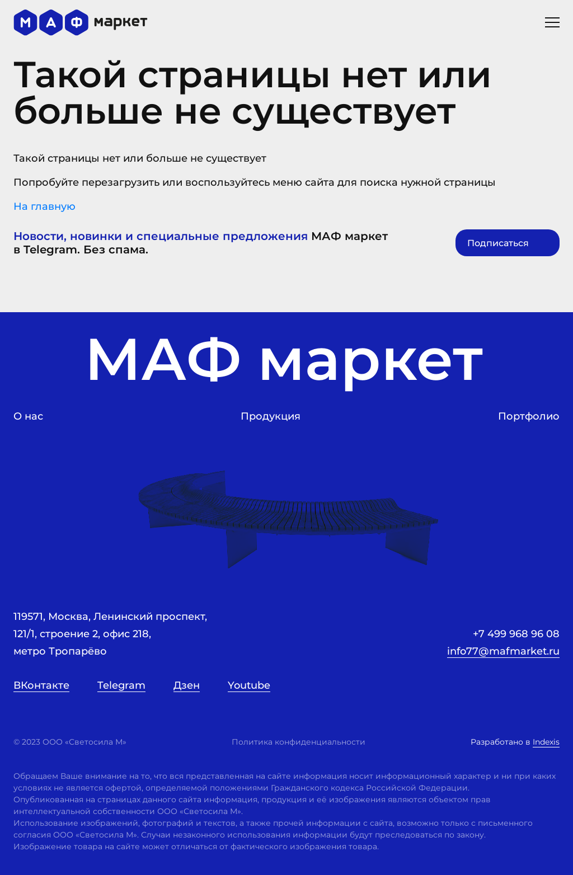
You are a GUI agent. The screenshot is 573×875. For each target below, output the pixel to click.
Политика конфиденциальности (298, 742)
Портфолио (529, 416)
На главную (286, 214)
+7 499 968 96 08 (516, 634)
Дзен (186, 685)
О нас (28, 416)
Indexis (546, 742)
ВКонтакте (41, 685)
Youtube (249, 685)
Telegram (121, 685)
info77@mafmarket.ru (503, 651)
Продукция (270, 416)
